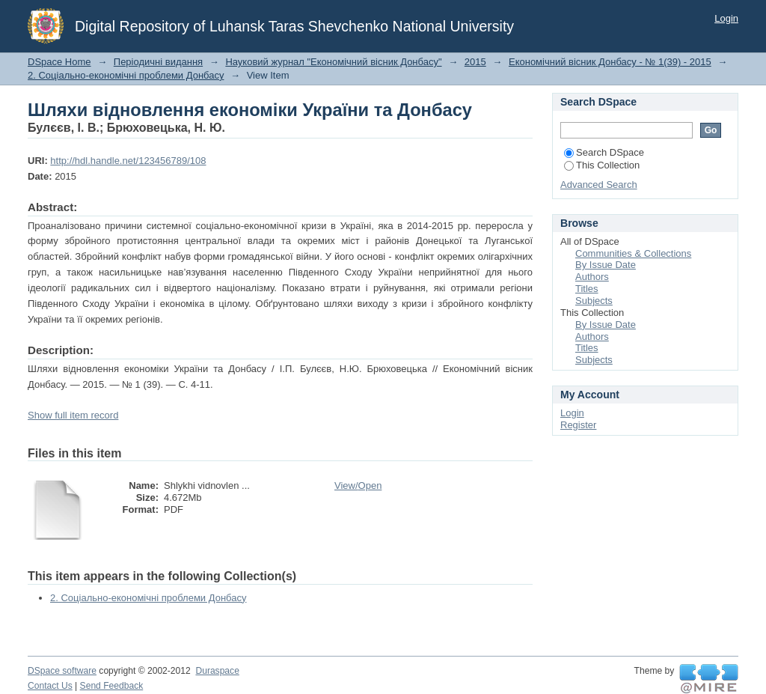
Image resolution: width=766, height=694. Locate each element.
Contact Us (50, 686)
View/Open (358, 485)
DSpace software (62, 671)
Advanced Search (598, 184)
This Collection (602, 165)
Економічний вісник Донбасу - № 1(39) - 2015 (610, 61)
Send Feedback (112, 686)
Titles (586, 288)
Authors (592, 276)
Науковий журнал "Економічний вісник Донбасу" (333, 61)
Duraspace (217, 671)
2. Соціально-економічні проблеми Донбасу (126, 75)
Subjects (594, 300)
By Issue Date (605, 264)
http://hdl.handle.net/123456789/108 (128, 160)
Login (726, 18)
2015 (475, 61)
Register (578, 424)
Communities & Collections (633, 253)
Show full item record (73, 415)
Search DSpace (604, 152)
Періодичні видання (158, 61)
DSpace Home (59, 61)
